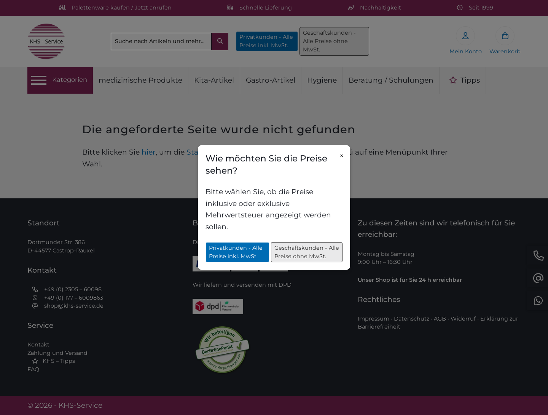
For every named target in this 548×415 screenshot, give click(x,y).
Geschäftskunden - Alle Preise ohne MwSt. (306, 252)
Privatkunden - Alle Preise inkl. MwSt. (236, 252)
